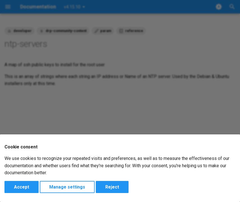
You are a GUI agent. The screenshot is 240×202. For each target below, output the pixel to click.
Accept (21, 187)
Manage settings (67, 187)
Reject (112, 187)
